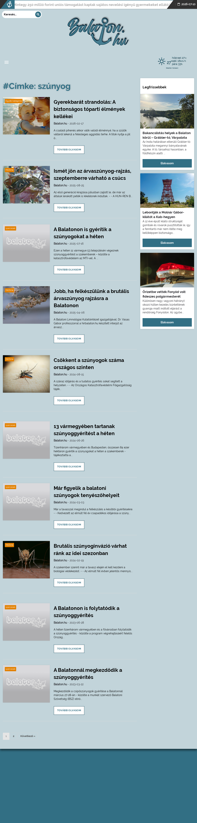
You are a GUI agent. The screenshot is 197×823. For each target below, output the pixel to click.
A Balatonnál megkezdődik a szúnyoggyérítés (88, 673)
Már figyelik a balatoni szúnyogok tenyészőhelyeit (86, 491)
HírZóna (9, 170)
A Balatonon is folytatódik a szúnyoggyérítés (86, 611)
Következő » (27, 736)
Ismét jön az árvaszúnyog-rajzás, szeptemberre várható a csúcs (92, 174)
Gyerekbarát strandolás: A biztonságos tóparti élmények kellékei (89, 109)
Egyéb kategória (14, 101)
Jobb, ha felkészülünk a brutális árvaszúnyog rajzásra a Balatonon (91, 298)
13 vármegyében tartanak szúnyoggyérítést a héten (84, 429)
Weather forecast (172, 68)
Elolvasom (167, 163)
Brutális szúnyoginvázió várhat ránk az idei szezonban (90, 549)
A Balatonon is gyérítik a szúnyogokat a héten (82, 232)
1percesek (10, 228)
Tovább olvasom (69, 149)
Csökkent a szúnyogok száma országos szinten (89, 363)
